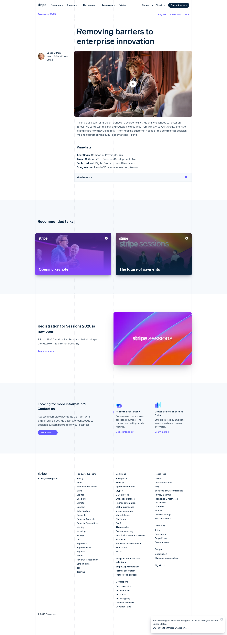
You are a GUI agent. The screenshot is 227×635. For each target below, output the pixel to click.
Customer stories (164, 482)
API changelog (123, 598)
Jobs (157, 530)
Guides (158, 478)
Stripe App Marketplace (128, 566)
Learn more (162, 431)
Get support (161, 553)
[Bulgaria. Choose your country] (47, 478)
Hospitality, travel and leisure (130, 535)
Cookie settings (163, 514)
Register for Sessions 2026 (173, 14)
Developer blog (123, 606)
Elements (81, 515)
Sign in (161, 5)
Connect (81, 506)
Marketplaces (123, 515)
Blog (157, 486)
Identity (81, 527)
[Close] (221, 619)
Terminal (81, 571)
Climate (80, 502)
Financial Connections (87, 523)
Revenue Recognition (87, 559)
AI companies (122, 527)
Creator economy (124, 531)
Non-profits (122, 547)
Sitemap (159, 510)
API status (121, 594)
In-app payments (124, 510)
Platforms (121, 519)
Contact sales (179, 5)
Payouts (81, 551)
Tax (78, 567)
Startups (120, 482)
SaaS (118, 523)
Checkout (82, 498)
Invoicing (81, 531)
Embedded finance (125, 498)
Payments (82, 543)
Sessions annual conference (169, 490)
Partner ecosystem (125, 570)
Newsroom (160, 534)
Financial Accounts (86, 519)
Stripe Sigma (83, 563)
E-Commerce (122, 494)
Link (79, 539)
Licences (159, 506)
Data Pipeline (83, 510)
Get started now (126, 431)
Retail (118, 551)
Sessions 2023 (47, 14)
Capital (80, 494)
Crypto (119, 490)
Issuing (80, 535)
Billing (79, 490)
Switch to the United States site (171, 627)
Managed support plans (167, 557)
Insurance (121, 539)
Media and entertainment (128, 543)
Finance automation (126, 502)
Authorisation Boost (87, 486)
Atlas (79, 482)
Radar (80, 555)
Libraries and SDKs (125, 602)
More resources (163, 518)
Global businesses (125, 506)
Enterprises (121, 478)
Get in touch (48, 432)
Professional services (127, 574)
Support (147, 5)
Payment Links (84, 547)
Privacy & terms (163, 494)
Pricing (122, 4)
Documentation (123, 586)
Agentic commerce (125, 486)
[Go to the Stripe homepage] (41, 474)
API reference (123, 590)
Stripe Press (161, 538)
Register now (46, 351)
